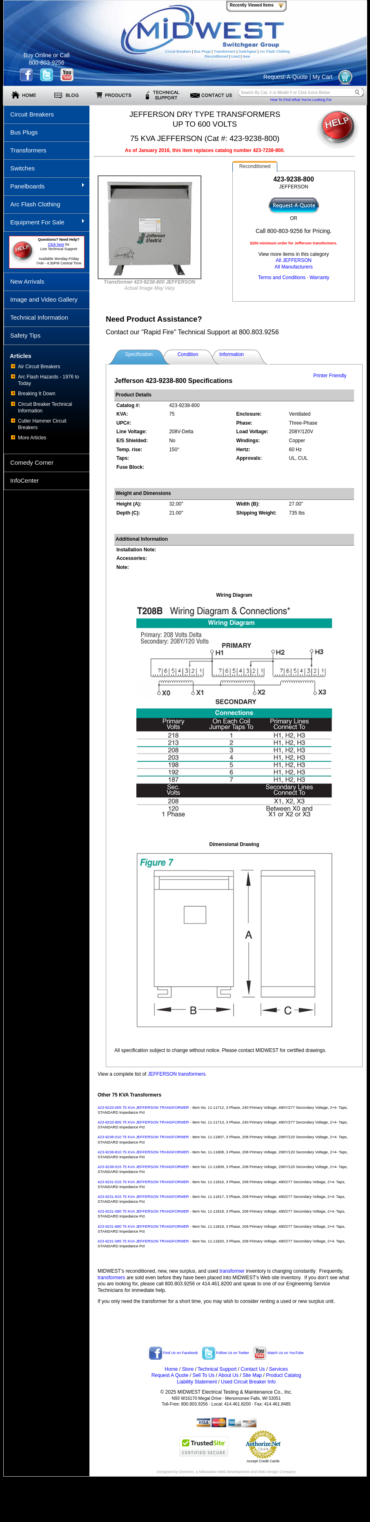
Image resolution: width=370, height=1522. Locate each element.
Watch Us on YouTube (278, 1353)
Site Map (252, 1375)
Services (278, 1369)
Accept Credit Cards (263, 1461)
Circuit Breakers (178, 51)
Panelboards (44, 186)
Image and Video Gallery (44, 299)
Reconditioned (216, 56)
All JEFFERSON (294, 260)
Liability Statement (197, 1382)
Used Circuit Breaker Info (248, 1382)
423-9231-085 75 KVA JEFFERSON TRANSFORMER (143, 1241)
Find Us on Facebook (173, 1353)
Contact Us (253, 1369)
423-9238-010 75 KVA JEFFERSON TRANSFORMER (143, 1137)
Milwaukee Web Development (224, 1472)
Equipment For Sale (44, 222)
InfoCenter (24, 480)
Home (171, 1369)
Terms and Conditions (281, 277)
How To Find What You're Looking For (301, 100)
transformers (111, 1277)
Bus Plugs (202, 51)
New (246, 56)
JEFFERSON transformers (177, 1074)
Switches (22, 168)
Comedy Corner (31, 462)
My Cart (322, 77)
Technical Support (217, 1369)
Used (235, 56)
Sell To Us (203, 1375)
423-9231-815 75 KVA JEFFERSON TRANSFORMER (143, 1197)
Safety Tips (25, 335)
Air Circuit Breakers (39, 366)
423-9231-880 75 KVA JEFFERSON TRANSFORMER (143, 1226)
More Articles (32, 438)
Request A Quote (170, 1375)
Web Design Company (277, 1472)
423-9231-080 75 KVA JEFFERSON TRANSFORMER (143, 1211)
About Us (228, 1375)
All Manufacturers (293, 267)
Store (188, 1369)
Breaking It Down (36, 393)
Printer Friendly (329, 375)
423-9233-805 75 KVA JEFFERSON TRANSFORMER (143, 1122)
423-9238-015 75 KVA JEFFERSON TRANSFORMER (143, 1167)
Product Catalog (283, 1375)
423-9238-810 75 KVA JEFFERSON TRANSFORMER (143, 1152)
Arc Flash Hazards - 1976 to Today (48, 380)
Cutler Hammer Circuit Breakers (42, 424)
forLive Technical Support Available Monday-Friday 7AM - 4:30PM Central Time (58, 251)
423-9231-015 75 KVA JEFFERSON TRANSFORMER (143, 1182)
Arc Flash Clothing (275, 51)
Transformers (224, 51)
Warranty (319, 277)
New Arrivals (27, 281)
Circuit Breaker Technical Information (45, 407)
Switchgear (247, 51)
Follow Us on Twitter (225, 1353)
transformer (232, 1271)
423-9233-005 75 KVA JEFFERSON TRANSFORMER (143, 1108)
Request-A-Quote (285, 77)
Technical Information (39, 317)
